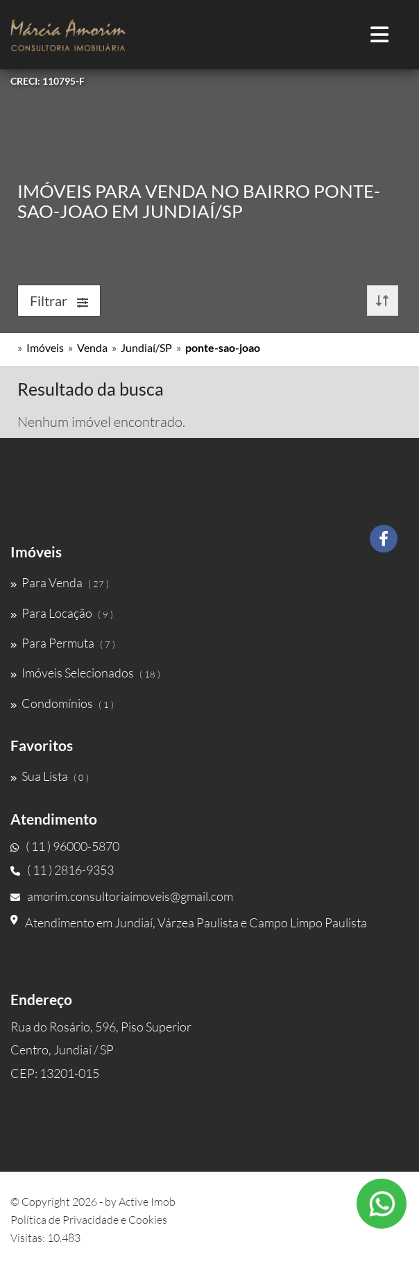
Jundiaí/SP (146, 347)
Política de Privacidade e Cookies (88, 1220)
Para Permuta (62, 642)
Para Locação (61, 613)
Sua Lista (49, 776)
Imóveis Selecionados (85, 672)
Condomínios (62, 703)
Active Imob (147, 1201)
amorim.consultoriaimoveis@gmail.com (121, 896)
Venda (92, 347)
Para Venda (59, 582)
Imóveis (45, 347)
